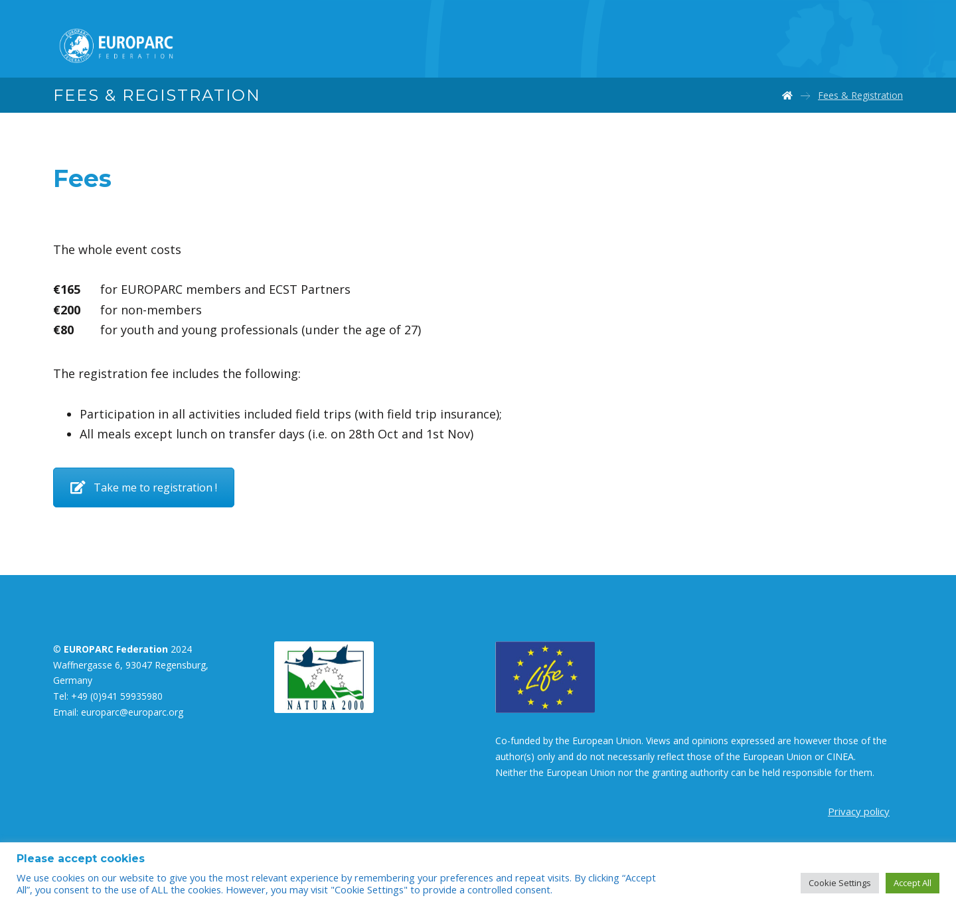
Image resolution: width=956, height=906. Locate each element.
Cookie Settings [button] (840, 883)
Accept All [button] (912, 883)
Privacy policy (859, 811)
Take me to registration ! (143, 487)
